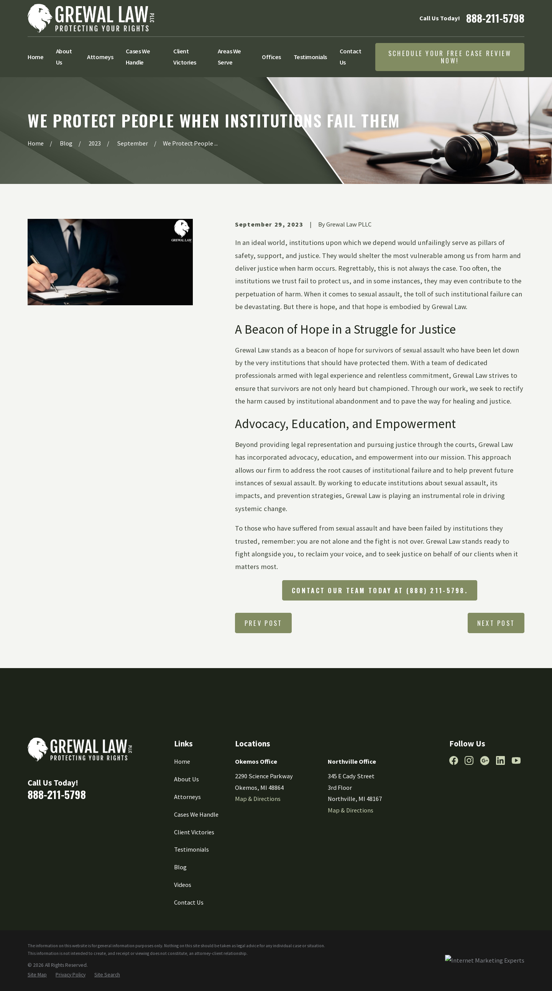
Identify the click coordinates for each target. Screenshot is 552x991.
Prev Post (264, 623)
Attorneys (187, 797)
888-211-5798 (495, 18)
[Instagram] (469, 760)
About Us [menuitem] (64, 56)
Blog (180, 867)
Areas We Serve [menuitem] (229, 56)
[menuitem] (37, 975)
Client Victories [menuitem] (184, 56)
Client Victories (194, 832)
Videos (182, 884)
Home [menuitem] (35, 57)
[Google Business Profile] (484, 760)
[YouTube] (516, 760)
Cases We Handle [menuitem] (138, 56)
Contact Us (189, 902)
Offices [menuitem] (271, 57)
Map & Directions (258, 798)
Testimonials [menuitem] (310, 57)
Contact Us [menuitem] (350, 56)
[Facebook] (453, 760)
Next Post (496, 623)
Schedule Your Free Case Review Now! (450, 57)
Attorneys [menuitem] (100, 57)
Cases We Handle (196, 814)
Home (182, 761)
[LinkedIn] (500, 760)
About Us (186, 779)
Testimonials (191, 849)
